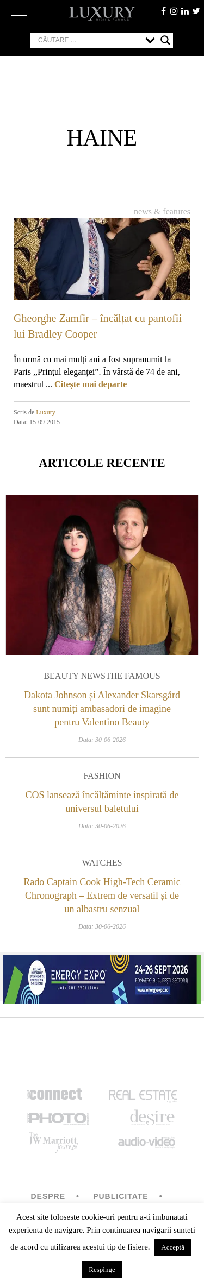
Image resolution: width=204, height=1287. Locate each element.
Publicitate (120, 1196)
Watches (102, 862)
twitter (195, 11)
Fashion (101, 775)
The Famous (133, 675)
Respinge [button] (102, 1269)
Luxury (45, 412)
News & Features (162, 211)
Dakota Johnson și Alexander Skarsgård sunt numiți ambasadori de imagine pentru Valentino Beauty (102, 709)
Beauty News (75, 675)
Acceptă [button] (172, 1247)
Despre (47, 1196)
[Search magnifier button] (165, 40)
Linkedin (185, 11)
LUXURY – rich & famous (102, 13)
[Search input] (89, 40)
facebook (163, 11)
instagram (174, 11)
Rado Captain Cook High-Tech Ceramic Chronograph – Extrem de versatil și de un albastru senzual (102, 895)
